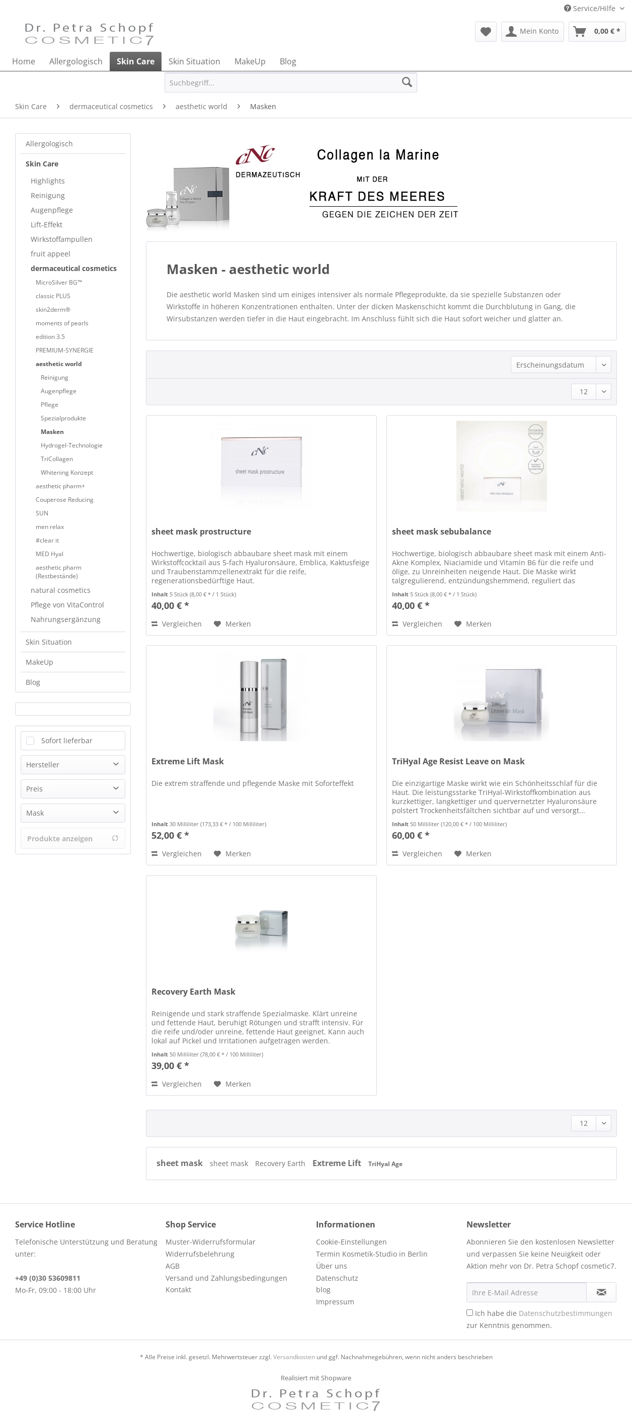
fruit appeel (50, 253)
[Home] (23, 61)
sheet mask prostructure (201, 531)
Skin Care (42, 163)
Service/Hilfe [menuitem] (590, 8)
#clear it (47, 540)
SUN (42, 513)
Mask (35, 813)
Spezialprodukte (63, 418)
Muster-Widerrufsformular (211, 1242)
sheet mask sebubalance (441, 531)
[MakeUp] (250, 61)
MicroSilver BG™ (59, 282)
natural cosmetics (61, 590)
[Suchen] (407, 82)
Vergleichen (176, 624)
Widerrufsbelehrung (200, 1254)
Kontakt (178, 1289)
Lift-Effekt (46, 224)
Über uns (331, 1266)
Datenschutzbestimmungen (565, 1313)
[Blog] (288, 61)
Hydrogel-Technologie (72, 445)
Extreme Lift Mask (187, 761)
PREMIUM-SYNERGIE (65, 350)
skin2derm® (53, 309)
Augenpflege (52, 210)
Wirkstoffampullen (62, 239)
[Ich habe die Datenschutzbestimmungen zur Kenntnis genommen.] (469, 1312)
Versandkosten (294, 1357)
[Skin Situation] (194, 61)
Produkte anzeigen (73, 838)
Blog (33, 682)
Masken (52, 431)
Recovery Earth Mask (193, 992)
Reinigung (48, 195)
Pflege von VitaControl (67, 604)
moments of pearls (62, 323)
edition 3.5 (50, 336)
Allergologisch (49, 143)
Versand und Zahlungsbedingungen (226, 1278)
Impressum (335, 1301)
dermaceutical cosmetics (74, 268)
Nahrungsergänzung (66, 619)
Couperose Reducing (65, 499)
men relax (50, 526)
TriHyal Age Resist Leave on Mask (458, 761)
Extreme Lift (337, 1163)
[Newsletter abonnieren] (601, 1292)
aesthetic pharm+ (60, 486)
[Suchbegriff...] (291, 82)
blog (323, 1289)
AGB (173, 1266)
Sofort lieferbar (67, 740)
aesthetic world (59, 364)
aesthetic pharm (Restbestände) (59, 571)
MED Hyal (49, 554)
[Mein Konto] (532, 32)
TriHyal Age (385, 1164)
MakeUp (39, 662)
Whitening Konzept (67, 472)
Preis (34, 788)
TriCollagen (57, 459)
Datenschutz (337, 1278)
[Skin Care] (136, 61)
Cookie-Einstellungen (351, 1242)
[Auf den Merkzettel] (232, 624)
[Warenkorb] (597, 32)
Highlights (48, 181)
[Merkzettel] (486, 32)
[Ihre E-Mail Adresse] (526, 1292)
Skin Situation (49, 642)
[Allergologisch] (76, 61)
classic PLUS (53, 296)
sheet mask (180, 1163)
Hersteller (42, 764)
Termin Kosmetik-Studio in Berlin (372, 1254)
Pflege (49, 404)
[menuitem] (486, 32)
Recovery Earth (281, 1163)
